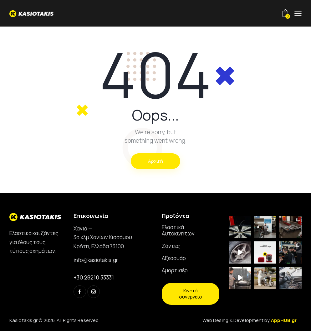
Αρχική (155, 161)
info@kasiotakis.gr (96, 260)
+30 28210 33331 (94, 277)
